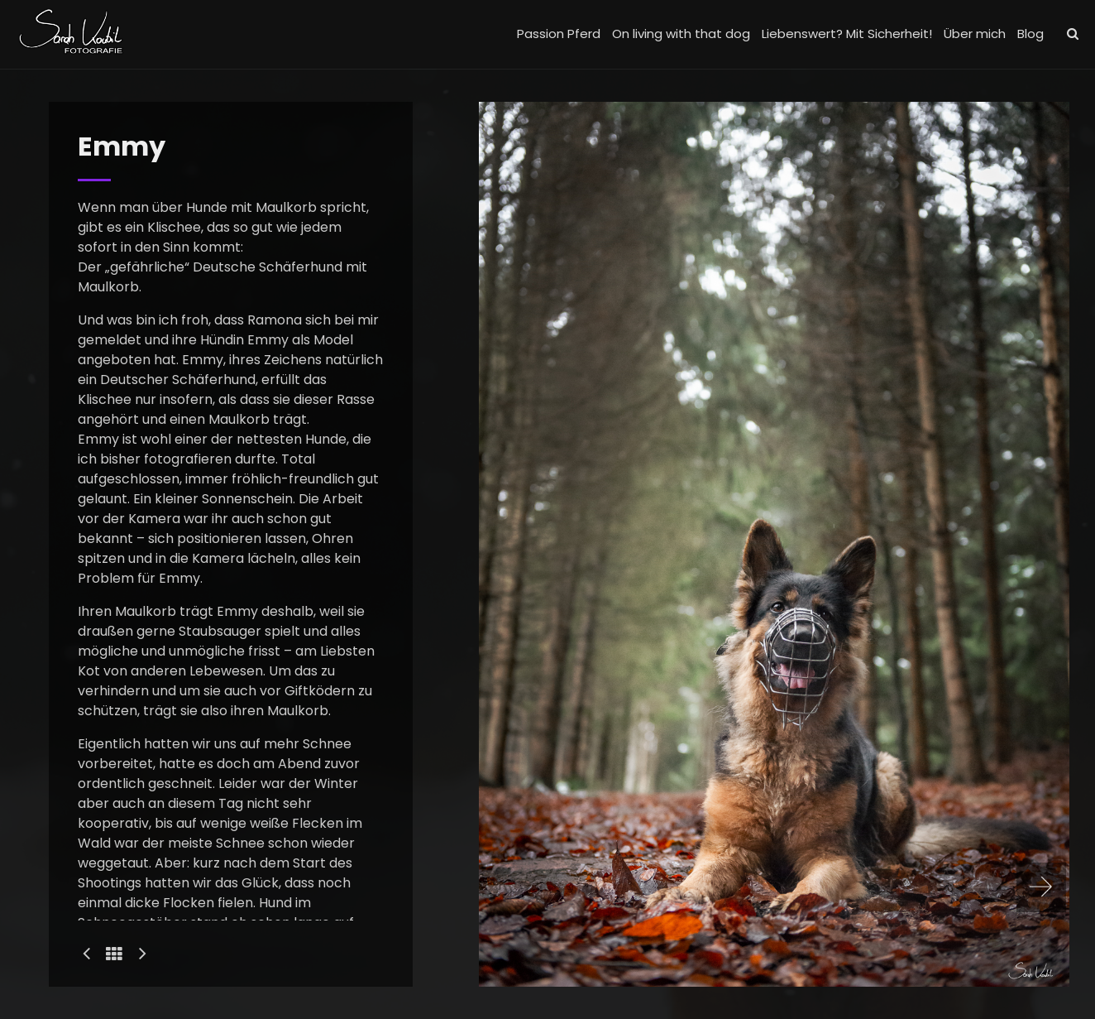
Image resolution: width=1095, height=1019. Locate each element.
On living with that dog (681, 33)
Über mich (975, 33)
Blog (1030, 33)
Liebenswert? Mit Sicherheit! (847, 33)
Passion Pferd (558, 33)
